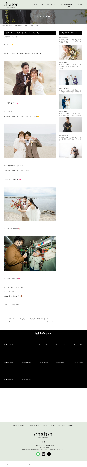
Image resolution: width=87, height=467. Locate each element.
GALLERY (45, 425)
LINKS (82, 464)
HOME (36, 4)
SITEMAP (78, 464)
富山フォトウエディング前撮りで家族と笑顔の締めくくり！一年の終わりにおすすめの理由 (70, 41)
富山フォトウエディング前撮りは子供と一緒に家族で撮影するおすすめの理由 (70, 139)
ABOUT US (45, 4)
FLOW (53, 4)
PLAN (60, 4)
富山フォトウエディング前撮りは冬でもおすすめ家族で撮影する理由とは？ (70, 91)
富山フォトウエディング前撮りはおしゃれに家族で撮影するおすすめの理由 (70, 114)
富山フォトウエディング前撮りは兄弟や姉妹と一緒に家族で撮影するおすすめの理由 (70, 66)
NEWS (53, 425)
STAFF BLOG (69, 4)
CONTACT (79, 4)
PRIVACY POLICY (71, 464)
